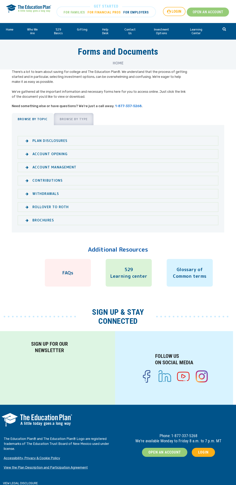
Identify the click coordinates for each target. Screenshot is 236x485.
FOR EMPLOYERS (136, 12)
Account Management (54, 167)
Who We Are (32, 31)
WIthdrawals (45, 193)
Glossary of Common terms (189, 272)
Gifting (82, 29)
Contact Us (130, 31)
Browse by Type (74, 119)
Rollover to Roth (50, 207)
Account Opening (50, 154)
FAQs (67, 273)
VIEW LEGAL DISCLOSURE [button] (20, 483)
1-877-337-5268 (128, 106)
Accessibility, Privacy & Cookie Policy (32, 458)
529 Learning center (128, 272)
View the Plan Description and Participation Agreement (46, 467)
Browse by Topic (33, 119)
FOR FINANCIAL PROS (104, 12)
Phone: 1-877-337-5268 (178, 435)
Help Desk (105, 31)
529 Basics (58, 31)
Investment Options (161, 31)
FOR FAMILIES (74, 12)
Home (9, 29)
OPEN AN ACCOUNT (208, 12)
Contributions (47, 180)
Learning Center (196, 31)
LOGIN (176, 11)
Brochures (43, 220)
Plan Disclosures (49, 140)
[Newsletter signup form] (49, 376)
